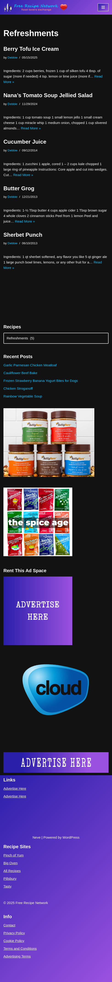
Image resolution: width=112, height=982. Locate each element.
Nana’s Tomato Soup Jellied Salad (47, 95)
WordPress (70, 837)
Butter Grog (18, 188)
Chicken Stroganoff (18, 388)
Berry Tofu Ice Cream (31, 49)
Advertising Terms (17, 956)
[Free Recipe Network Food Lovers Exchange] (35, 7)
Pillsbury (10, 878)
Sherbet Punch (22, 235)
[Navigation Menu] (103, 7)
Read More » (31, 128)
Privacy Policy (14, 933)
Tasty (7, 886)
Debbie (12, 57)
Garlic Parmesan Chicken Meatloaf (30, 365)
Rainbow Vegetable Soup (22, 396)
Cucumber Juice (24, 142)
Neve (37, 837)
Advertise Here (14, 788)
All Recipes (12, 871)
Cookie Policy (13, 941)
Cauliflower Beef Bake (20, 373)
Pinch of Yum (13, 855)
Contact (9, 925)
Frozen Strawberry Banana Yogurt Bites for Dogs (40, 381)
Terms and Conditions (20, 948)
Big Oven (10, 863)
